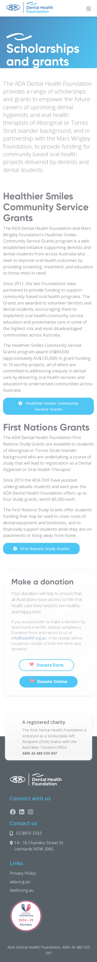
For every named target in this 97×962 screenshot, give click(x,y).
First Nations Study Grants (41, 548)
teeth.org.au (22, 890)
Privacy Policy (23, 873)
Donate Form (46, 665)
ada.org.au (20, 882)
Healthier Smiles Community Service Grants (48, 406)
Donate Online (48, 681)
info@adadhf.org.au (28, 637)
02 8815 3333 (29, 833)
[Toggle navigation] (88, 8)
